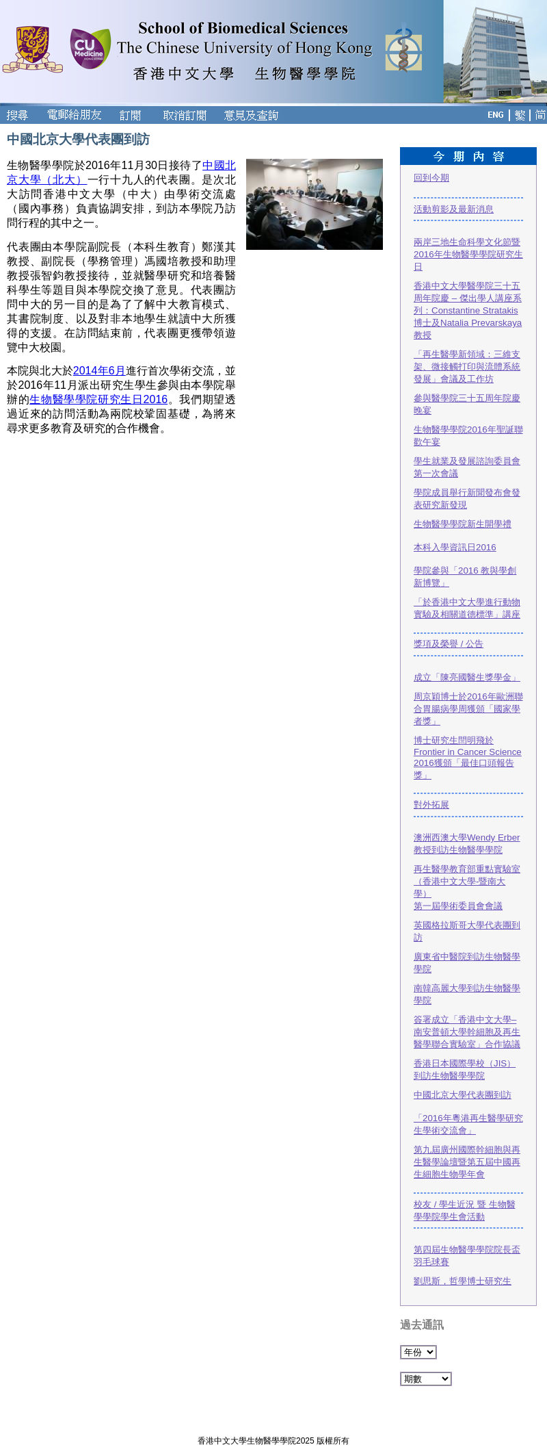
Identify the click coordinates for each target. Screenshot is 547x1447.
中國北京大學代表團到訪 (462, 1095)
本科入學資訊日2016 (455, 547)
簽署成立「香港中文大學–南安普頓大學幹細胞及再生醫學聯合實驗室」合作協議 (467, 1031)
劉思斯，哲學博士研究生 (462, 1281)
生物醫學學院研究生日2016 (98, 399)
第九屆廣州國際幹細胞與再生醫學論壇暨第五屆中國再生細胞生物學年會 (467, 1161)
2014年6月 (99, 370)
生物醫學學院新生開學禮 (462, 524)
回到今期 (431, 177)
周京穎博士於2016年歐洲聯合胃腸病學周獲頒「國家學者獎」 (468, 708)
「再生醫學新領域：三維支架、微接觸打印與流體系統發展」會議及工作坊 (467, 366)
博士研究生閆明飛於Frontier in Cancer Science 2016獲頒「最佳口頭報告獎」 (468, 757)
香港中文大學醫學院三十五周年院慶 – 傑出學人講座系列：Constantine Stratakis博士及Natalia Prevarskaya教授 (468, 310)
